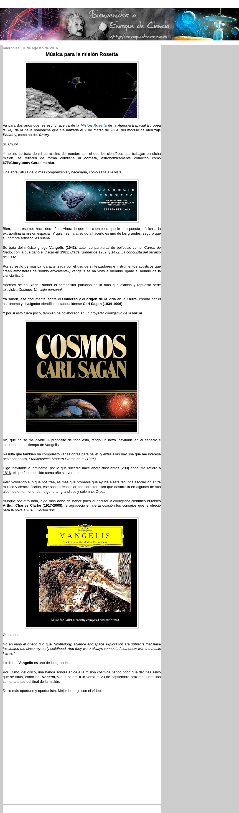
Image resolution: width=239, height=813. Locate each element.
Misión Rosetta (94, 125)
